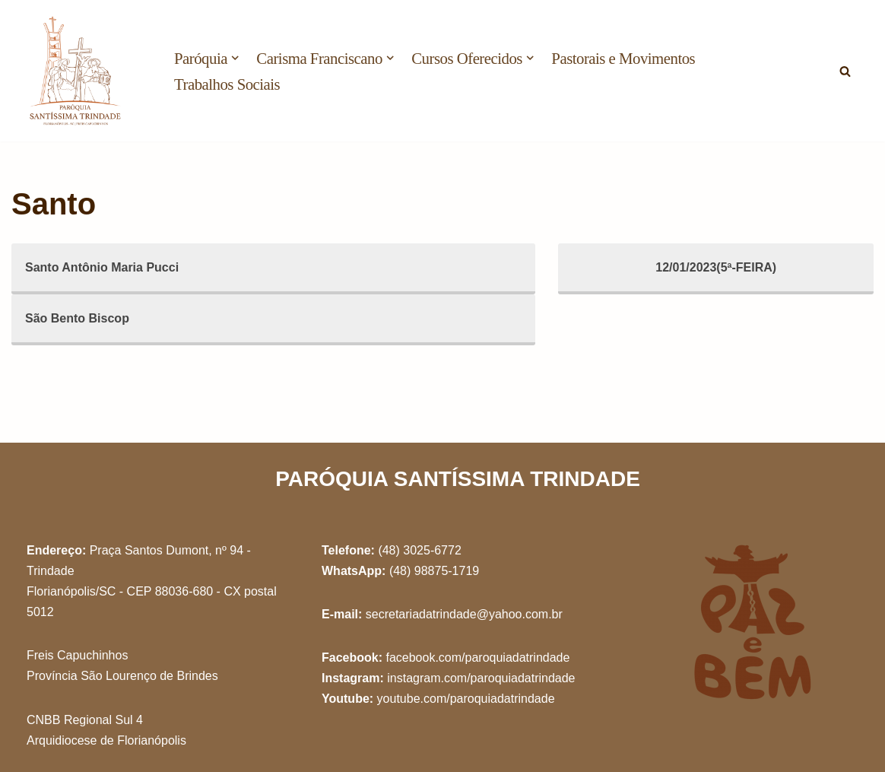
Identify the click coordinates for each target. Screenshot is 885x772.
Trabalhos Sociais (227, 84)
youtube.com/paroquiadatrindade (466, 698)
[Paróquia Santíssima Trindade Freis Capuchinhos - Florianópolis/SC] (76, 71)
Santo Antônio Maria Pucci (102, 267)
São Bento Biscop (77, 318)
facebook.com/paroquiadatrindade (477, 657)
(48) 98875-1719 (434, 570)
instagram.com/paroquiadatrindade (481, 678)
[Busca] (845, 71)
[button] (235, 58)
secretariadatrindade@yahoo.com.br (464, 614)
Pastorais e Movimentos (623, 58)
